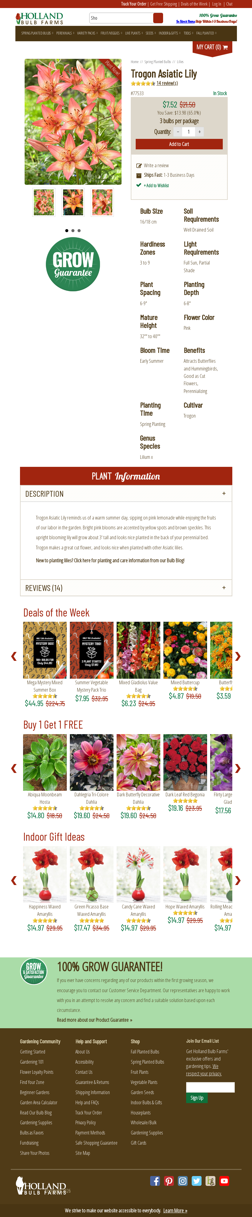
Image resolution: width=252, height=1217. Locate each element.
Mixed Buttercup (185, 682)
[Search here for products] (126, 18)
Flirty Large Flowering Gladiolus (232, 798)
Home (134, 61)
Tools (188, 33)
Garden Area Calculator (38, 1102)
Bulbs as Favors (31, 1132)
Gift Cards (138, 1142)
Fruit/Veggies (111, 33)
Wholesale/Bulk (144, 1122)
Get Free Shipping (163, 4)
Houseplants (140, 1112)
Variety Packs (87, 33)
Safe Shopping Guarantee (96, 1142)
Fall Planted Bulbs (145, 1051)
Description (44, 493)
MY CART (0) (212, 47)
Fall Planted (206, 33)
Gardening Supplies (36, 1122)
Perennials (65, 33)
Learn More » (175, 1210)
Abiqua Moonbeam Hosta (45, 798)
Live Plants (134, 33)
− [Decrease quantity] (178, 131)
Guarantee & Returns (92, 1082)
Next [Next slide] (106, 205)
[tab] (126, 493)
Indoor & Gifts (169, 33)
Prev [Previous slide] (40, 205)
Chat (229, 4)
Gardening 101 (32, 1061)
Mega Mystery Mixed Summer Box (44, 686)
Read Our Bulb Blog (36, 1112)
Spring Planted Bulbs (37, 33)
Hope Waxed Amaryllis (185, 906)
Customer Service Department (135, 990)
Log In (216, 4)
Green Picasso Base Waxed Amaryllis (91, 910)
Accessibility (84, 1061)
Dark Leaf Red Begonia (185, 794)
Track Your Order (133, 4)
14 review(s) (167, 83)
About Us (82, 1051)
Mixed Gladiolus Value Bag (138, 686)
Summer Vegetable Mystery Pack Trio (91, 686)
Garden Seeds (142, 1092)
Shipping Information (92, 1092)
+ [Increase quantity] (199, 131)
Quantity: (162, 131)
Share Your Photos (34, 1153)
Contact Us (83, 1072)
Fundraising (29, 1142)
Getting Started (32, 1051)
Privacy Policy (85, 1122)
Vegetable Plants (144, 1082)
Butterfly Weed (232, 682)
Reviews (43, 587)
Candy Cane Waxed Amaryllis (138, 910)
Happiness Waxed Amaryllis (45, 910)
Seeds (151, 33)
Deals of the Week (194, 4)
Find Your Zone (32, 1082)
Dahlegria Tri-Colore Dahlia (91, 798)
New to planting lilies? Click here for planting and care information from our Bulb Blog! (110, 560)
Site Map (82, 1153)
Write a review (156, 165)
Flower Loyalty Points (36, 1072)
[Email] (210, 1087)
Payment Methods (90, 1132)
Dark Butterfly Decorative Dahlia (138, 798)
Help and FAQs (87, 1102)
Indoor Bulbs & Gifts (146, 1102)
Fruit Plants (139, 1072)
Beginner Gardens (34, 1092)
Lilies (180, 61)
